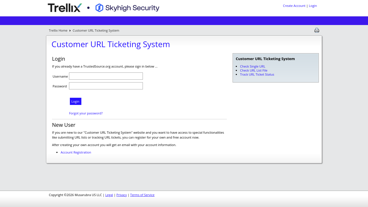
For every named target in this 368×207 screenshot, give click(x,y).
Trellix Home (58, 30)
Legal (109, 195)
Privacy (121, 195)
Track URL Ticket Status (257, 74)
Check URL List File (253, 70)
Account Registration (76, 152)
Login (313, 5)
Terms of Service (142, 195)
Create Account (294, 5)
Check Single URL (252, 66)
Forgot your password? (86, 113)
